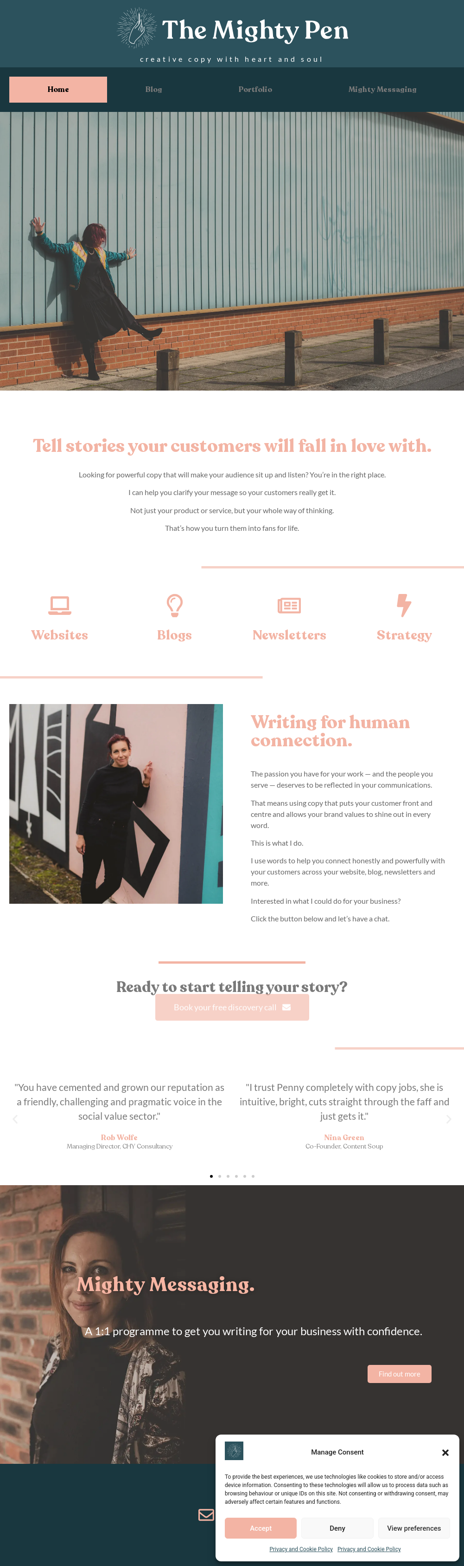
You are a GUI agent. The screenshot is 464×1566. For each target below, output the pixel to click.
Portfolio (255, 90)
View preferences (414, 1528)
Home (58, 90)
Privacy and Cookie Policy (301, 1549)
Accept (261, 1528)
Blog (154, 90)
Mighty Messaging (383, 90)
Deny (337, 1528)
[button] (445, 1452)
